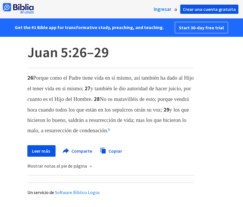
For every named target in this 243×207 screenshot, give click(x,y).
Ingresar (162, 9)
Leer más (41, 151)
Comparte (77, 151)
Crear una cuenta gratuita (209, 9)
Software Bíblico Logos (77, 192)
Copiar (111, 150)
